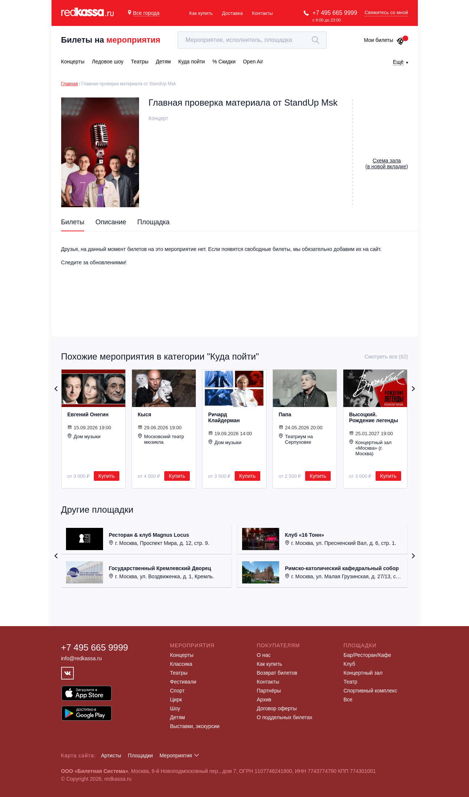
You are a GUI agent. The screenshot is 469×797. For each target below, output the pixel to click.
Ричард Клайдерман (224, 417)
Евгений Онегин (88, 414)
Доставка (232, 13)
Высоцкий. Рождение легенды (373, 417)
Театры (179, 673)
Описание (110, 222)
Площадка (153, 222)
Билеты (73, 222)
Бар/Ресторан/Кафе (368, 655)
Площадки (140, 755)
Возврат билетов (277, 673)
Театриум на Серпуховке (296, 439)
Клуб (350, 664)
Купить (106, 476)
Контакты (262, 13)
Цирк (176, 699)
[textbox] (252, 40)
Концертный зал (363, 673)
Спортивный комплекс (370, 691)
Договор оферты (277, 708)
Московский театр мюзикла (161, 439)
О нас (264, 655)
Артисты (111, 755)
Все (348, 699)
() (387, 163)
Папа (285, 414)
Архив (264, 699)
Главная (69, 83)
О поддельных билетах (285, 717)
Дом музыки (84, 436)
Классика (181, 664)
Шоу (175, 708)
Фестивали (183, 682)
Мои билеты (384, 40)
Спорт (177, 691)
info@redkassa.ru (81, 658)
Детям (177, 717)
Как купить (200, 13)
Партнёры (269, 691)
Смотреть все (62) (386, 357)
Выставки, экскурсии (195, 726)
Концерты (182, 655)
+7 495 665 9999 (335, 13)
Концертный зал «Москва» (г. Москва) (370, 447)
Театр (350, 682)
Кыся (144, 414)
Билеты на (111, 39)
